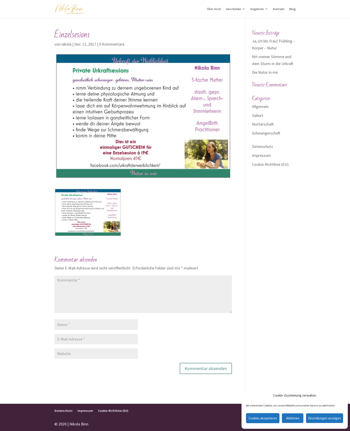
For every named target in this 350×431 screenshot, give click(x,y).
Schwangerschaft (266, 133)
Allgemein (260, 106)
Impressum (261, 155)
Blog (292, 9)
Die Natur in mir (265, 72)
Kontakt (278, 9)
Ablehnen (292, 418)
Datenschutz (262, 146)
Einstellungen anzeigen (324, 418)
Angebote (257, 9)
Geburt (257, 115)
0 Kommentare (111, 44)
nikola (66, 44)
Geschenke (233, 9)
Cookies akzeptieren (262, 418)
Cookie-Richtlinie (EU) (270, 164)
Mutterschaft (263, 124)
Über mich (214, 9)
